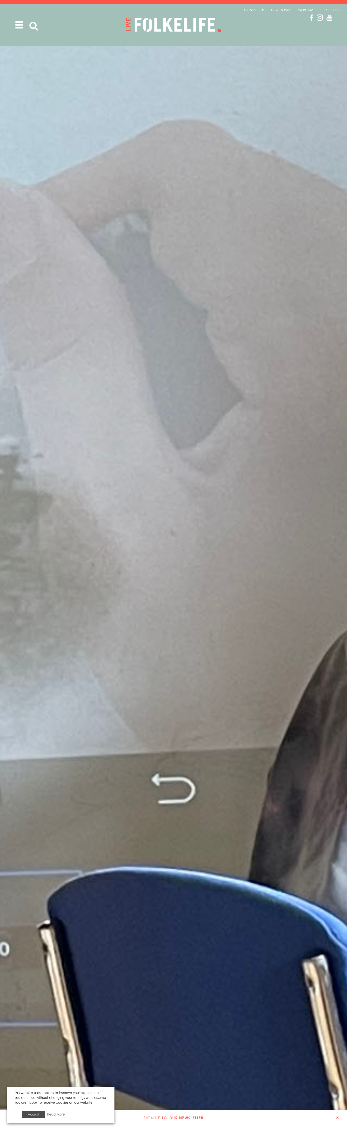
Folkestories (331, 10)
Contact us (254, 10)
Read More (56, 1114)
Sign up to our (173, 1118)
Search (33, 27)
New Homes (281, 10)
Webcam (305, 10)
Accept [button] (33, 1114)
